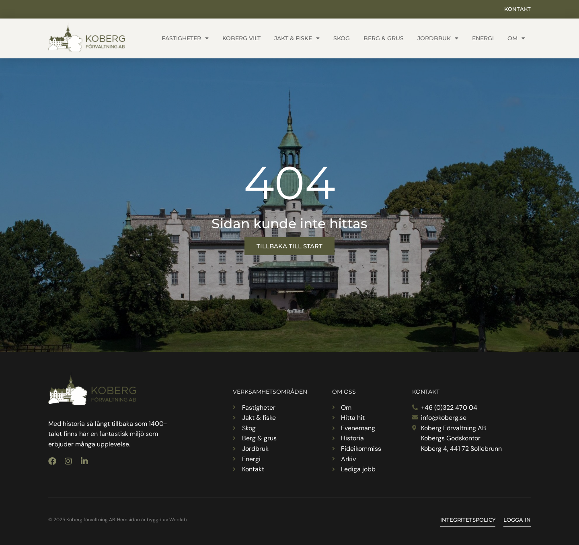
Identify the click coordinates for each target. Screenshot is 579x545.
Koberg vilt (241, 38)
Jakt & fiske (297, 38)
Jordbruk (437, 38)
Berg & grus (383, 38)
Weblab (178, 519)
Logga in (517, 519)
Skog (341, 38)
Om (516, 38)
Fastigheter (185, 38)
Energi (483, 38)
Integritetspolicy (467, 519)
